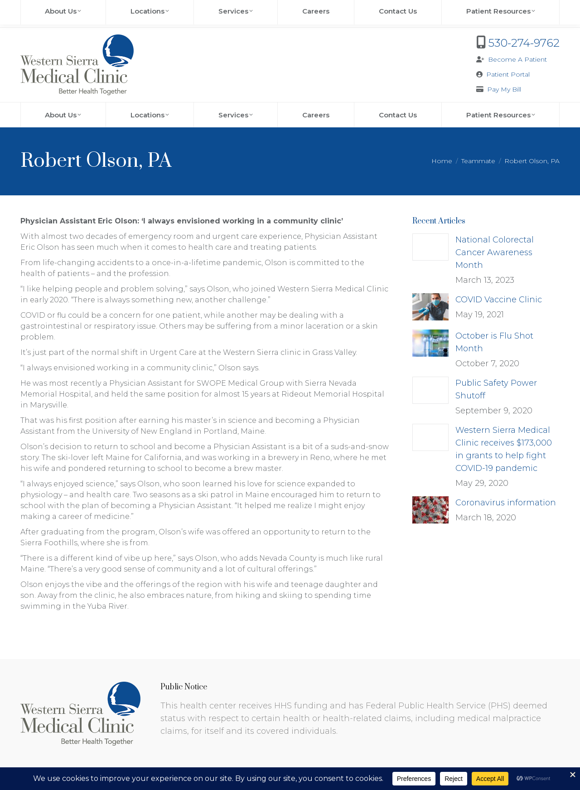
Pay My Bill (504, 89)
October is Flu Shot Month (494, 342)
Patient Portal (508, 74)
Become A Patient (517, 59)
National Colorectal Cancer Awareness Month (494, 252)
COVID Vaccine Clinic (498, 300)
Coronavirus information (505, 503)
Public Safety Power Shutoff (496, 389)
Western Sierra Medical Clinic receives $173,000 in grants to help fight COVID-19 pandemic (503, 449)
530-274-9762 (524, 42)
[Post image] (430, 247)
